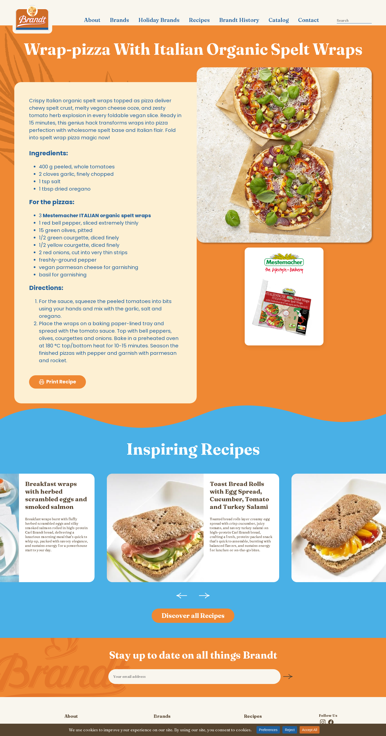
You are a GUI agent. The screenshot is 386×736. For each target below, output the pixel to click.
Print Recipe (58, 381)
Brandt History (239, 20)
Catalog (279, 20)
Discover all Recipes (193, 592)
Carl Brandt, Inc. (32, 19)
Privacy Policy (71, 717)
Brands (119, 20)
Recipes (199, 20)
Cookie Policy (162, 717)
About (92, 20)
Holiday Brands (158, 20)
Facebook (331, 698)
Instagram (322, 698)
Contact (308, 20)
